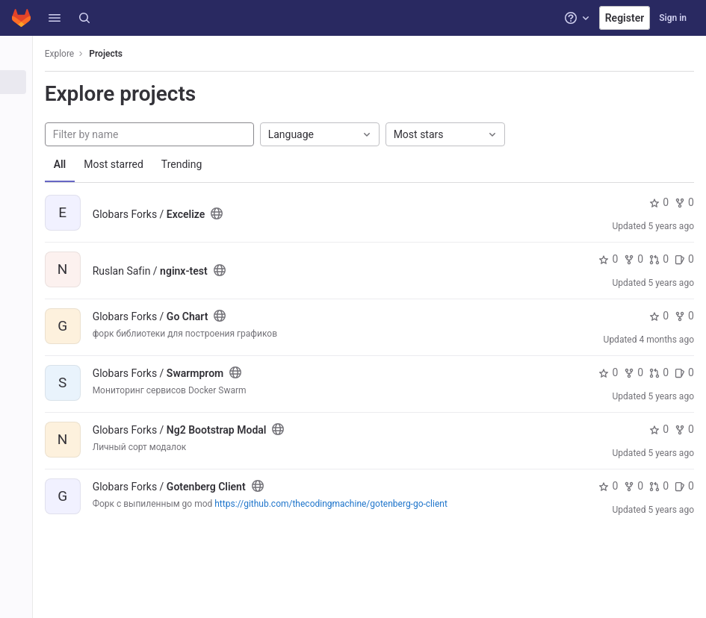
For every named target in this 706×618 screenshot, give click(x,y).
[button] (54, 18)
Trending (190, 164)
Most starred (123, 164)
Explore (69, 54)
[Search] (84, 18)
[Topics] (20, 131)
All (69, 164)
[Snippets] (20, 156)
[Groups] (20, 107)
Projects (115, 54)
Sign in (673, 18)
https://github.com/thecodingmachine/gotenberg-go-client (340, 504)
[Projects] (20, 82)
